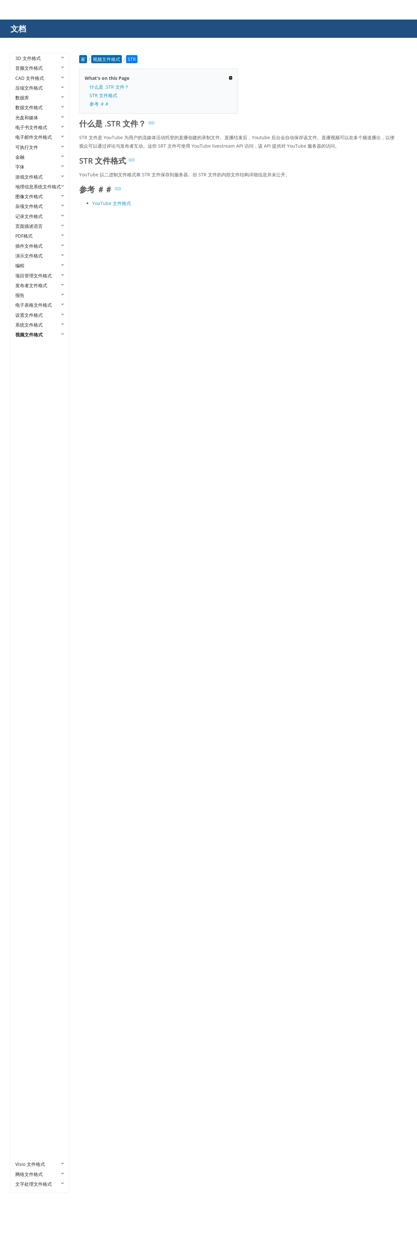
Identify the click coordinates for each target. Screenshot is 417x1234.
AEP (26, 384)
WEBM (29, 1115)
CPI (25, 483)
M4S (26, 670)
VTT (26, 1105)
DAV (26, 493)
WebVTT (30, 1125)
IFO (25, 611)
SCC (26, 977)
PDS (26, 878)
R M (26, 937)
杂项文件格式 (39, 206)
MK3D (28, 710)
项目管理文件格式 (39, 275)
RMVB (28, 947)
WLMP (28, 1134)
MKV (27, 730)
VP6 (26, 1075)
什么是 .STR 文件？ (109, 87)
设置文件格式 (39, 315)
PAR (26, 868)
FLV (25, 571)
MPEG (28, 779)
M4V (26, 680)
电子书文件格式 (39, 127)
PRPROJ (30, 897)
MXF (26, 828)
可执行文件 (39, 147)
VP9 (26, 1095)
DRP (26, 512)
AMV (27, 394)
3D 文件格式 (39, 58)
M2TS (28, 651)
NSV (26, 838)
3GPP (27, 374)
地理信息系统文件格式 (39, 187)
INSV (27, 621)
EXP (26, 542)
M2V (26, 660)
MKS (27, 720)
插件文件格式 (39, 246)
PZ (24, 917)
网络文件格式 (39, 1174)
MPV (26, 799)
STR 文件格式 (103, 95)
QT (25, 927)
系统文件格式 (39, 325)
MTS (26, 818)
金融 (39, 157)
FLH (26, 562)
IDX (25, 601)
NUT (26, 848)
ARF (26, 404)
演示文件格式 (39, 256)
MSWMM (31, 809)
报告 (39, 295)
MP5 (26, 759)
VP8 (26, 1085)
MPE (26, 769)
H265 (27, 591)
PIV (25, 888)
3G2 (26, 354)
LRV (26, 641)
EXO (26, 532)
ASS (26, 423)
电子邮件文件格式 (39, 137)
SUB (26, 1016)
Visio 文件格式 (39, 1164)
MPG (27, 789)
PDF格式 (39, 236)
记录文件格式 (39, 216)
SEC (26, 986)
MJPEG (29, 700)
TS (24, 1026)
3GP (26, 364)
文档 (18, 28)
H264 (27, 582)
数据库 (39, 98)
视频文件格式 (39, 334)
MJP (26, 690)
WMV (27, 1144)
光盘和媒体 (39, 117)
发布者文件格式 (39, 285)
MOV (27, 739)
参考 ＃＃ (99, 104)
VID (25, 1055)
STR (26, 1006)
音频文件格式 (39, 68)
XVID (27, 1154)
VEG (26, 1046)
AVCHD (29, 433)
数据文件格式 (39, 107)
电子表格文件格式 (39, 305)
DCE (26, 502)
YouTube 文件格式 (111, 203)
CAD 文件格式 (39, 78)
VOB (26, 1065)
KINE (27, 631)
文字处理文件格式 (39, 1184)
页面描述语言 (39, 226)
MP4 (26, 749)
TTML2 (29, 1036)
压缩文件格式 (39, 88)
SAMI (27, 966)
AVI (25, 443)
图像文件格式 (39, 196)
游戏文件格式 (39, 177)
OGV (26, 858)
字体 (39, 167)
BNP (26, 473)
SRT (26, 996)
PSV (26, 907)
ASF (26, 414)
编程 (39, 265)
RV (24, 957)
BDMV (28, 453)
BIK (25, 463)
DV (25, 522)
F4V (25, 552)
